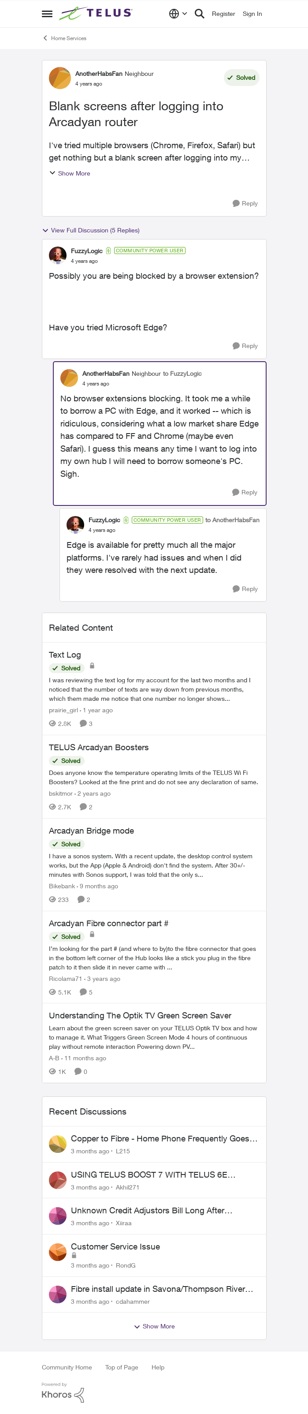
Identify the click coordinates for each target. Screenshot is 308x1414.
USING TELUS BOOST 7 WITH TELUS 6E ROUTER (149, 1175)
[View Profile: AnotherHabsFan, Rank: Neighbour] (60, 78)
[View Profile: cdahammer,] (58, 1294)
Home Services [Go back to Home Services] (64, 37)
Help (158, 1367)
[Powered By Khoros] (154, 1393)
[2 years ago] (92, 793)
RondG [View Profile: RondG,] (126, 1265)
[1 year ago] (96, 709)
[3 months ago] (90, 1151)
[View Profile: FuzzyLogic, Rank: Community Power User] (58, 255)
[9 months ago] (97, 885)
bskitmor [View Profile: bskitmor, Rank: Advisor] (61, 793)
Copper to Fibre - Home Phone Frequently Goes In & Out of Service (165, 1138)
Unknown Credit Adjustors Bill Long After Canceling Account (147, 1210)
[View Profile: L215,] (58, 1144)
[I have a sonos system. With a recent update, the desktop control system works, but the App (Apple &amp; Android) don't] (154, 865)
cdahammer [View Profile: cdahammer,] (133, 1301)
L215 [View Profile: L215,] (123, 1151)
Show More (69, 173)
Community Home (67, 1367)
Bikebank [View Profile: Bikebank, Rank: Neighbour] (62, 886)
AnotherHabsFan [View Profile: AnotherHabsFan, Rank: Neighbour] (98, 73)
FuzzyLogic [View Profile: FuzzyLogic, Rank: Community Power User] (87, 250)
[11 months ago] (83, 1057)
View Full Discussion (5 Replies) (91, 230)
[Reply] (245, 203)
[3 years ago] (102, 978)
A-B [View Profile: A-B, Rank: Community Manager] (54, 1058)
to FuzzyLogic (182, 373)
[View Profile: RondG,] (58, 1252)
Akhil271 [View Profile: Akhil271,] (128, 1186)
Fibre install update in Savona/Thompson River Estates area (158, 1289)
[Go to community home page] (97, 14)
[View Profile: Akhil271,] (58, 1180)
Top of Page (121, 1367)
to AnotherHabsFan (232, 520)
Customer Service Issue (115, 1246)
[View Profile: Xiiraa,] (58, 1216)
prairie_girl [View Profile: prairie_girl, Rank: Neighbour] (63, 710)
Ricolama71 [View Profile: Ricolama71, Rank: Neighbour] (65, 978)
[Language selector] (178, 13)
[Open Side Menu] (47, 13)
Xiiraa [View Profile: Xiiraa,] (124, 1223)
